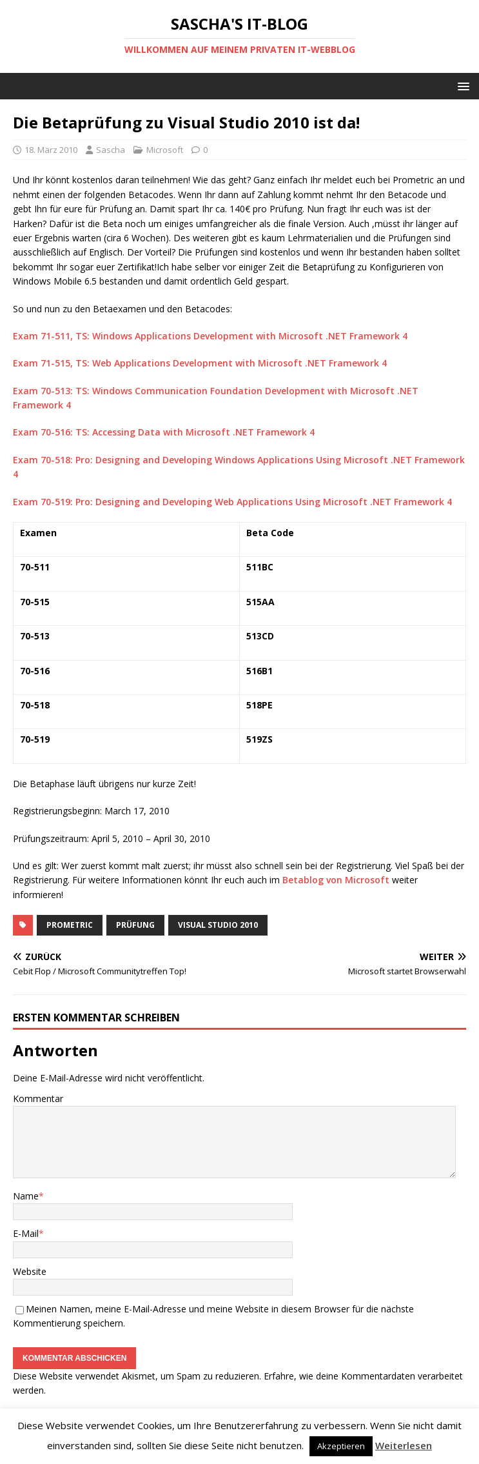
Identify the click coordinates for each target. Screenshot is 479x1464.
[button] (461, 85)
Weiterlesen (403, 1445)
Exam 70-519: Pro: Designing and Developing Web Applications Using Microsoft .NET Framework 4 (232, 502)
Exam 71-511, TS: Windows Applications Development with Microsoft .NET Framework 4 (210, 336)
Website (29, 1271)
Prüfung (135, 924)
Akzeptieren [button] (341, 1446)
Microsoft (164, 149)
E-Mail (26, 1233)
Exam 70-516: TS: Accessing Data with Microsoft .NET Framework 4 (164, 432)
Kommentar (38, 1098)
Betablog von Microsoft (335, 880)
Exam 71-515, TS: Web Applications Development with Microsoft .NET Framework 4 (200, 363)
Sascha (110, 149)
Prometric (69, 924)
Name (26, 1196)
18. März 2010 (50, 149)
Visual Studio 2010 (218, 924)
